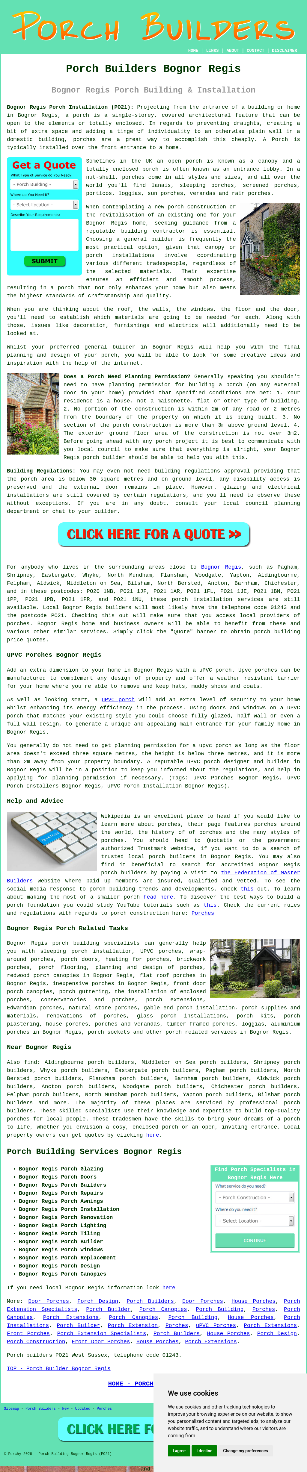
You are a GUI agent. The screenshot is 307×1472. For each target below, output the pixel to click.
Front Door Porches (101, 1342)
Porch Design (97, 1301)
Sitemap (11, 1409)
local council (98, 449)
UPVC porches (160, 951)
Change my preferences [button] (245, 1450)
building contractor (153, 231)
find (30, 1062)
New (65, 1409)
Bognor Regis (221, 567)
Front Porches (28, 1334)
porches (18, 624)
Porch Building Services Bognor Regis (94, 1151)
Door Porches (48, 1301)
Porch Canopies (163, 1309)
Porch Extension (133, 1326)
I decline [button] (204, 1450)
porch (234, 385)
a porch (62, 288)
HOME (193, 50)
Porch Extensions (71, 1317)
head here (158, 897)
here (152, 1135)
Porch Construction (36, 1342)
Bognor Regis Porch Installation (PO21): (70, 107)
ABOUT (233, 50)
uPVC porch (118, 700)
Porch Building (219, 1309)
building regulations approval (202, 471)
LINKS (212, 50)
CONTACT (255, 50)
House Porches (253, 1301)
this (247, 889)
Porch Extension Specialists (101, 1334)
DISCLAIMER (284, 50)
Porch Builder (108, 1309)
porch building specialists (96, 943)
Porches (203, 913)
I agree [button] (179, 1450)
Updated (82, 1409)
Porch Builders (150, 1301)
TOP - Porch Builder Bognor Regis (59, 1369)
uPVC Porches (216, 1326)
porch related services (201, 1032)
